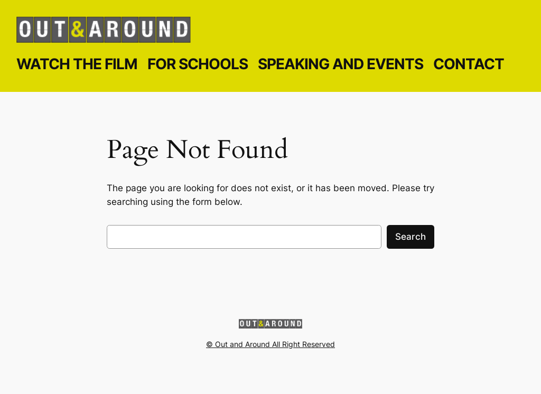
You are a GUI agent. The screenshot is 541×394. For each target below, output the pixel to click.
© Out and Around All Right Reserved (270, 344)
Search (410, 236)
